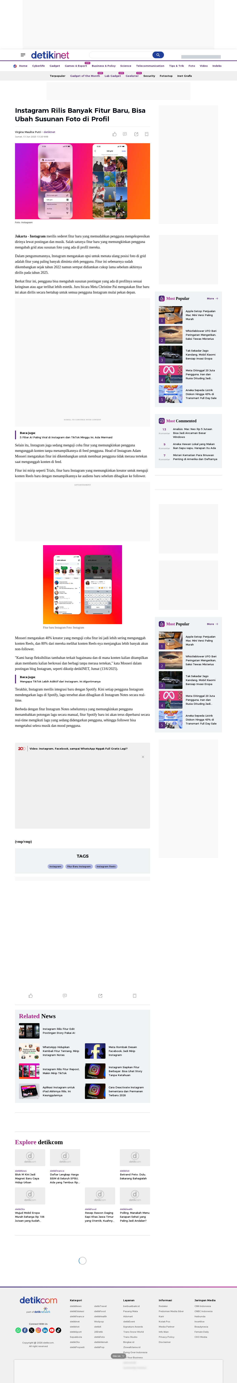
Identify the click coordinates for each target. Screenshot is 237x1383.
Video (204, 65)
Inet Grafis (184, 75)
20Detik (98, 1331)
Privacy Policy (166, 1337)
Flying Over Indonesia (135, 1352)
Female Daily (202, 1331)
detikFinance (77, 1316)
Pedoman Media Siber (171, 1311)
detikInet (75, 1321)
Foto (192, 65)
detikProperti (77, 1347)
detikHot (74, 1326)
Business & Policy (104, 65)
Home (23, 65)
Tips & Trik (176, 65)
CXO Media (201, 1337)
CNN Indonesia (203, 1306)
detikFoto (99, 1337)
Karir (161, 1316)
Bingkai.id (128, 1342)
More (212, 298)
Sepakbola (76, 1337)
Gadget (55, 65)
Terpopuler (57, 75)
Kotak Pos (164, 1321)
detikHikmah (101, 1342)
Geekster (133, 74)
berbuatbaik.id (131, 1306)
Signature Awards (133, 1326)
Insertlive (199, 1321)
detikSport (76, 1331)
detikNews (76, 1306)
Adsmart (128, 1316)
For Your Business (133, 1357)
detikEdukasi (77, 1311)
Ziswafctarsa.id (131, 1347)
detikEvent (129, 1321)
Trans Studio (130, 1337)
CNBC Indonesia (204, 1311)
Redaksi (163, 1306)
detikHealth (100, 1316)
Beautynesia (201, 1326)
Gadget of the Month (86, 74)
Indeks (217, 65)
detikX (97, 1326)
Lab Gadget (114, 74)
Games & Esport (77, 64)
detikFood (100, 1311)
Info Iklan (164, 1331)
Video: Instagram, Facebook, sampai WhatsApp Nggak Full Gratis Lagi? (79, 748)
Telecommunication (150, 65)
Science (125, 65)
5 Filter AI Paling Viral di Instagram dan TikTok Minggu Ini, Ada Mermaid (66, 437)
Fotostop (166, 75)
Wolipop (99, 1321)
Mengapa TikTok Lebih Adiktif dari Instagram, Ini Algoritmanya (60, 681)
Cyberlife (38, 65)
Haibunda (200, 1316)
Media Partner (166, 1326)
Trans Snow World (133, 1331)
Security (149, 75)
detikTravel (100, 1306)
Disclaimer (165, 1342)
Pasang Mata (130, 1311)
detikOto (75, 1342)
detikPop (99, 1347)
